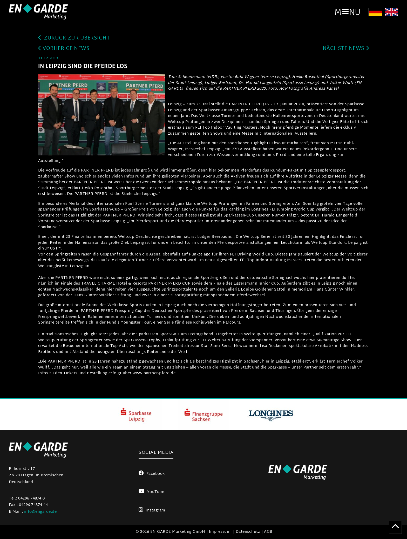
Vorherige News (64, 48)
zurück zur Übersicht (74, 38)
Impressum (220, 531)
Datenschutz (248, 531)
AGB (268, 531)
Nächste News (346, 48)
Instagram (152, 510)
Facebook (152, 473)
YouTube (151, 492)
